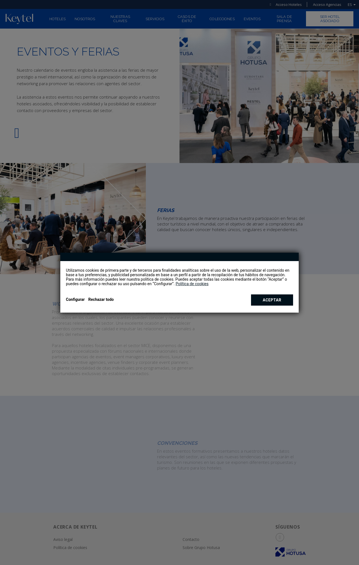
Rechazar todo (101, 299)
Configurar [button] (75, 299)
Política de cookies (192, 284)
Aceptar (272, 300)
